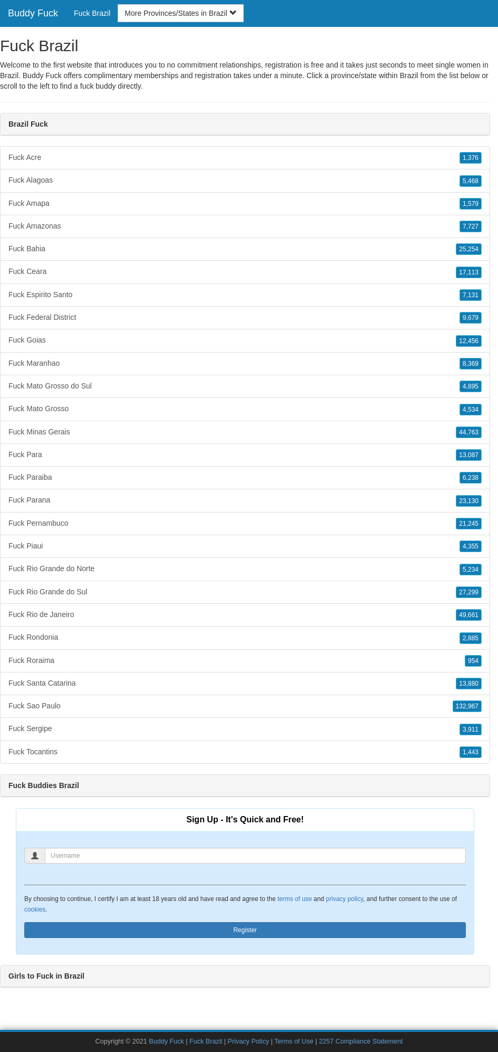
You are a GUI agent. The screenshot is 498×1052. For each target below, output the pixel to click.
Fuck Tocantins (245, 752)
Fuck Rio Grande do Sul (245, 592)
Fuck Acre (245, 158)
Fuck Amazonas (245, 226)
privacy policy (344, 899)
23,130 (468, 501)
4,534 (470, 409)
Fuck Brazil (92, 13)
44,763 (468, 432)
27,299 (468, 592)
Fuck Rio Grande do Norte (245, 569)
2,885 (470, 638)
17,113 (468, 272)
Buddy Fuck (33, 13)
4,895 (470, 386)
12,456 (468, 341)
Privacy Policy (248, 1041)
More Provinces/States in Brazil (180, 13)
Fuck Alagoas (245, 180)
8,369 (470, 363)
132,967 (467, 706)
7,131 (470, 295)
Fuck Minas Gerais (245, 432)
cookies (34, 909)
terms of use (294, 899)
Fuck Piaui (245, 546)
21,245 (468, 523)
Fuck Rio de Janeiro (245, 615)
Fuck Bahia (245, 249)
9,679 (470, 317)
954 (473, 661)
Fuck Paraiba (245, 478)
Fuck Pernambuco (245, 523)
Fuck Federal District (245, 318)
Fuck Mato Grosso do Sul (245, 386)
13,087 (468, 455)
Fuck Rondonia (245, 637)
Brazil (409, 75)
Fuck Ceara (245, 272)
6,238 (470, 477)
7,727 (470, 226)
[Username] (255, 856)
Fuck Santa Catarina (245, 683)
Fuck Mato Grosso (245, 409)
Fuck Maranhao (245, 363)
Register (245, 930)
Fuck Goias (245, 340)
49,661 (468, 615)
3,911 (470, 729)
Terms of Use (293, 1041)
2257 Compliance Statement (361, 1041)
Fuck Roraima (245, 661)
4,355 (470, 546)
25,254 (468, 249)
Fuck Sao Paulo (245, 706)
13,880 (468, 683)
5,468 (470, 181)
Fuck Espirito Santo (245, 295)
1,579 (470, 203)
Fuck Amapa (245, 204)
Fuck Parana (245, 500)
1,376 (470, 158)
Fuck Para (245, 455)
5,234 (470, 569)
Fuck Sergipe (245, 729)
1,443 (470, 752)
